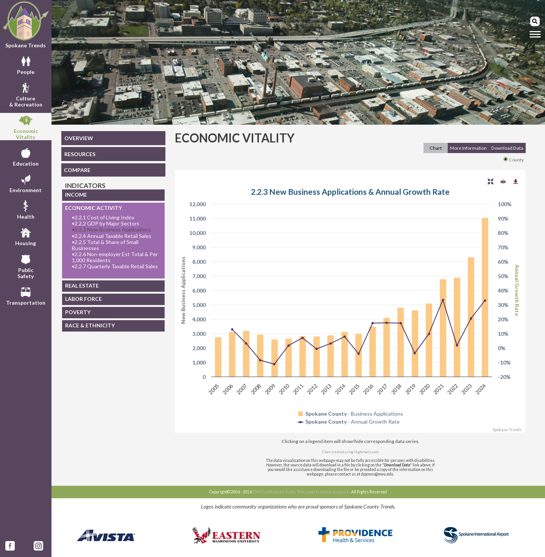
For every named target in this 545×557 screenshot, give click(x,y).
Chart (435, 148)
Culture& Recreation (25, 94)
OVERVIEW (78, 138)
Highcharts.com (366, 452)
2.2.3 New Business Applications (111, 230)
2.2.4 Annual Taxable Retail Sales (111, 236)
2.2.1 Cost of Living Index (103, 217)
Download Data (507, 148)
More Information (468, 148)
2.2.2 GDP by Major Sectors (105, 224)
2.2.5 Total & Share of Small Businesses (105, 245)
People (25, 64)
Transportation (25, 295)
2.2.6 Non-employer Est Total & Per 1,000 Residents (115, 257)
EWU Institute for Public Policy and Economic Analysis (300, 492)
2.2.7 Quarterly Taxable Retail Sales (115, 266)
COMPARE (77, 170)
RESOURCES (79, 154)
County (513, 160)
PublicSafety (25, 265)
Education (26, 156)
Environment (25, 182)
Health (25, 209)
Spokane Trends (26, 24)
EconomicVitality (26, 126)
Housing (25, 235)
